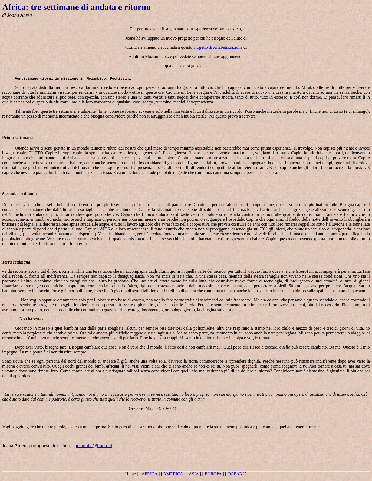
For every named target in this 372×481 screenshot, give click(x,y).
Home (130, 476)
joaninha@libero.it (94, 448)
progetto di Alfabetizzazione (217, 48)
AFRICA (149, 476)
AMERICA (173, 476)
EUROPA (213, 476)
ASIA (194, 476)
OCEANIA (237, 476)
